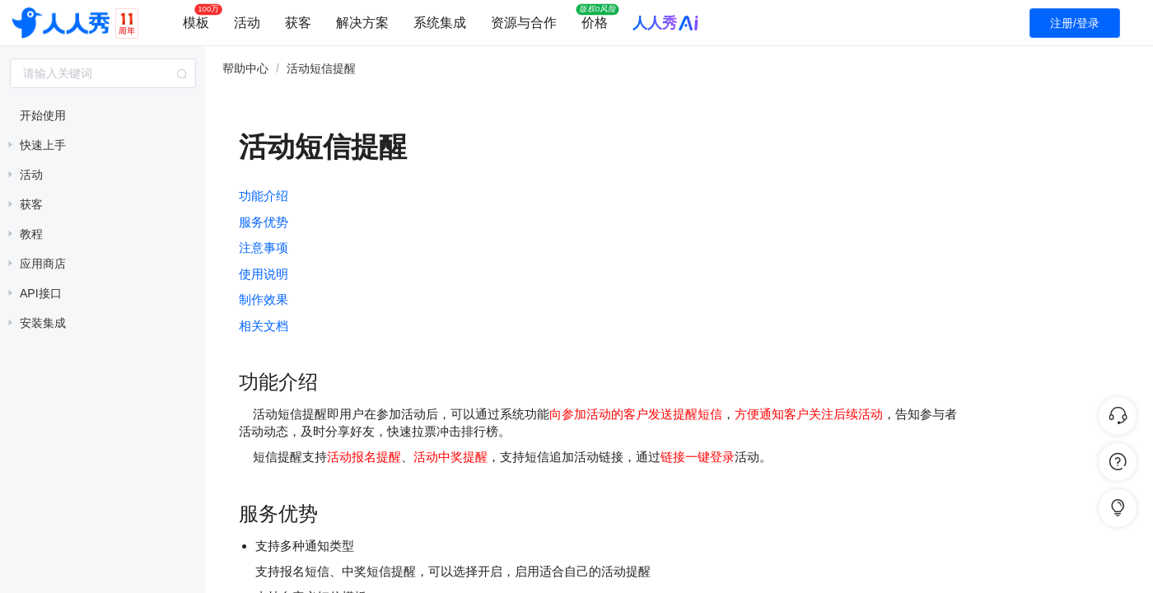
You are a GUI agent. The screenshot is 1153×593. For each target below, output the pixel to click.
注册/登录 (1074, 23)
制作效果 (263, 299)
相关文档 (263, 326)
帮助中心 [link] (245, 68)
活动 (247, 23)
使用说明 (263, 274)
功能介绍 (263, 196)
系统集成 (439, 23)
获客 (298, 23)
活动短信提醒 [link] (321, 68)
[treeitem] (103, 115)
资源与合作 (524, 23)
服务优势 (263, 222)
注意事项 (263, 247)
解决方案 (362, 23)
